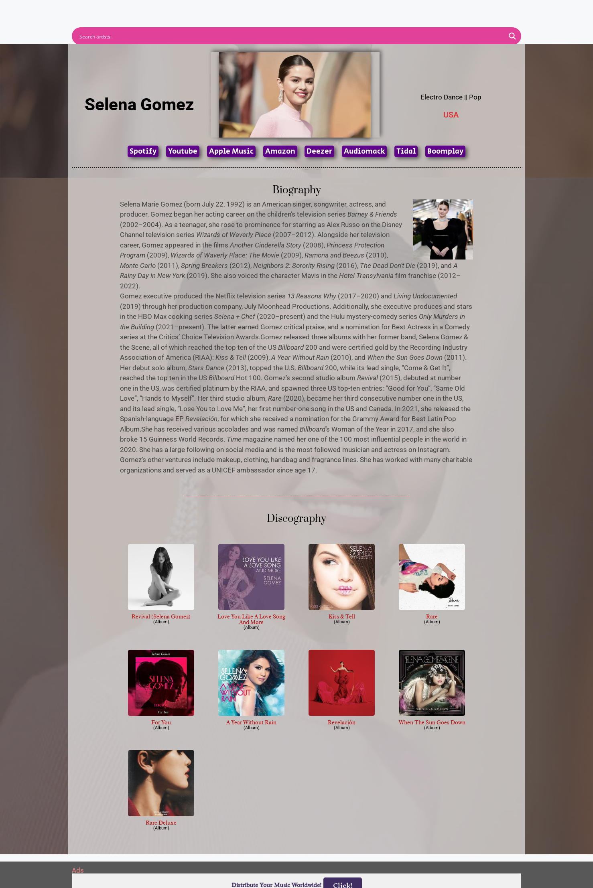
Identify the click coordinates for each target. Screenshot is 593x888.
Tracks (299, 9)
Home (189, 9)
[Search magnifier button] (512, 36)
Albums (261, 9)
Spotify (143, 151)
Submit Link (343, 9)
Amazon (280, 151)
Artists (224, 9)
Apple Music (231, 151)
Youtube (182, 151)
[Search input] (291, 36)
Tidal (406, 151)
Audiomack (364, 151)
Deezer (319, 151)
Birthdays (395, 9)
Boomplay (445, 151)
